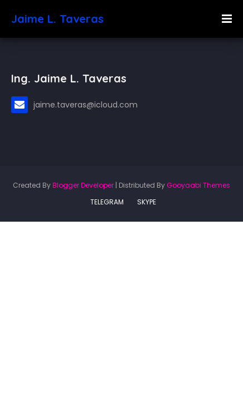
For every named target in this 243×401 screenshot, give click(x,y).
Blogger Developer (83, 185)
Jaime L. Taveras (57, 19)
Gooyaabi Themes (198, 185)
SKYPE (146, 202)
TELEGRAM (107, 202)
